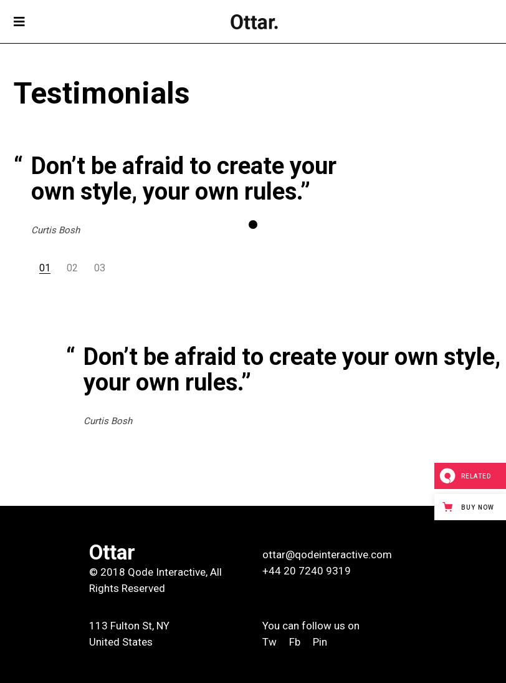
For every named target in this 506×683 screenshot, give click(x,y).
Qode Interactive (167, 572)
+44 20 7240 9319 (306, 570)
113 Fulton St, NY (129, 625)
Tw (270, 642)
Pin (320, 642)
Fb (294, 642)
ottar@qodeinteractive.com (327, 554)
